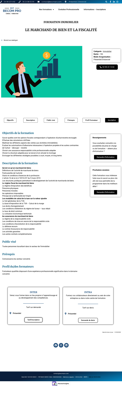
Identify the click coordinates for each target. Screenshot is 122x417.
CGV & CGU (78, 377)
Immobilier (107, 51)
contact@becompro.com (61, 373)
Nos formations (46, 9)
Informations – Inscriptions (95, 9)
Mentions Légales (68, 377)
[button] (106, 1)
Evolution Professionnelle (68, 9)
